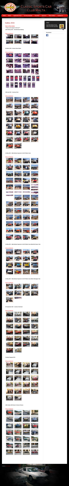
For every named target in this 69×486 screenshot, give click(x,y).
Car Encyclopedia (28, 15)
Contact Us (60, 15)
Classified (37, 15)
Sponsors (44, 15)
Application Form (17, 15)
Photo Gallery (52, 15)
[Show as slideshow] (9, 33)
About (9, 15)
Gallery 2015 (9, 23)
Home (4, 15)
